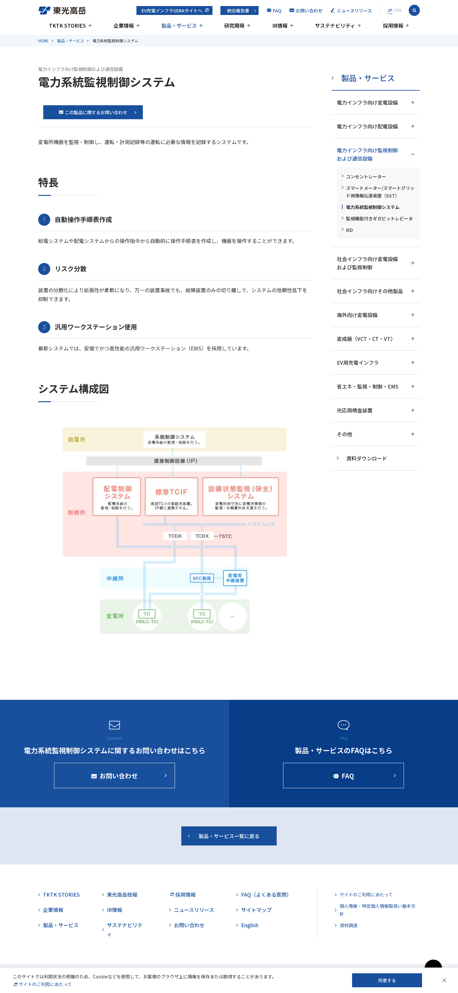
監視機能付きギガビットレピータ (379, 218)
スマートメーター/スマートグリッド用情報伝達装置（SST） (380, 192)
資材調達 (348, 925)
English (249, 925)
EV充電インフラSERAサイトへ (172, 10)
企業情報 (53, 910)
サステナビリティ (124, 929)
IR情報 (114, 910)
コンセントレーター (366, 176)
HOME (43, 40)
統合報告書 (238, 10)
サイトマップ (256, 910)
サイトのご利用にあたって (366, 894)
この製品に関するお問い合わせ (93, 112)
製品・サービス (70, 40)
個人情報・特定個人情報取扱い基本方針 (377, 910)
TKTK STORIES (61, 894)
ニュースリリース (194, 910)
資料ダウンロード (366, 458)
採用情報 (185, 894)
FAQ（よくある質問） (266, 894)
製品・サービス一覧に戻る (229, 840)
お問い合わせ (189, 925)
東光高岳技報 (122, 894)
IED (349, 230)
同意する (387, 980)
